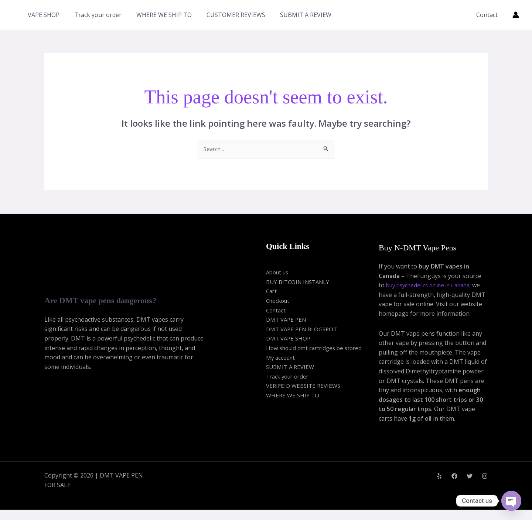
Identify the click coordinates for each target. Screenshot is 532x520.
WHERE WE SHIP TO (164, 15)
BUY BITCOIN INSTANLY (300, 282)
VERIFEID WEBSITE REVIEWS (305, 386)
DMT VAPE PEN (287, 320)
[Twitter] (470, 486)
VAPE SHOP (43, 15)
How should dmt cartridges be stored (317, 349)
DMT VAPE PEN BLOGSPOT (304, 329)
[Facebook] (454, 486)
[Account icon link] (515, 14)
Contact (488, 15)
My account (282, 358)
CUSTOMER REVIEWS (236, 15)
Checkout (279, 301)
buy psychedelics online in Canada (433, 286)
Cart (272, 292)
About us (278, 273)
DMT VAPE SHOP (289, 339)
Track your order (98, 15)
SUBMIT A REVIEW (305, 15)
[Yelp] (439, 486)
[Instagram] (485, 486)
